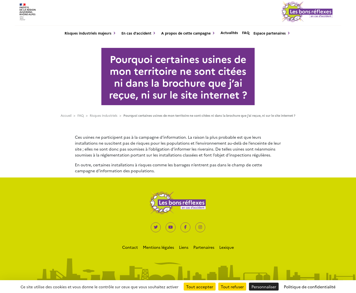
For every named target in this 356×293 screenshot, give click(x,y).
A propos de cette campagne (186, 33)
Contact (130, 247)
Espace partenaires (269, 33)
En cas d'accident (136, 33)
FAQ (245, 32)
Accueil (66, 115)
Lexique (226, 247)
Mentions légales (158, 247)
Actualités (229, 32)
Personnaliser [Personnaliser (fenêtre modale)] (263, 286)
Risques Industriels (103, 115)
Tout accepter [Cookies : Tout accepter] (199, 286)
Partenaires (203, 247)
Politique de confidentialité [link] (309, 286)
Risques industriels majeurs (88, 33)
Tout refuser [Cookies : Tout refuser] (232, 286)
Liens (183, 247)
